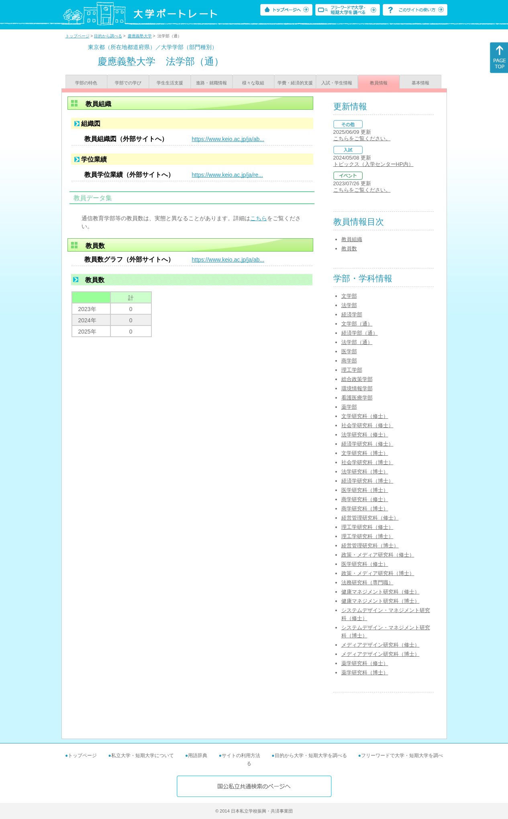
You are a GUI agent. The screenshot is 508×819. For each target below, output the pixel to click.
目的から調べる (108, 36)
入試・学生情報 (336, 82)
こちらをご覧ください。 (362, 138)
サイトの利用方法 (241, 755)
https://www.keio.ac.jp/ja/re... (227, 175)
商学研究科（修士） (364, 499)
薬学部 (349, 407)
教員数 (349, 249)
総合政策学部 (357, 379)
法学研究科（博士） (364, 472)
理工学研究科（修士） (367, 527)
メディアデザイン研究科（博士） (380, 654)
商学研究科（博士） (364, 509)
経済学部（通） (359, 333)
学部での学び (128, 82)
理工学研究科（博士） (367, 536)
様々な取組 (253, 82)
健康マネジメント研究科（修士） (380, 592)
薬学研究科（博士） (364, 673)
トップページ (77, 36)
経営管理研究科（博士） (370, 546)
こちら (258, 218)
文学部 (349, 296)
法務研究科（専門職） (367, 582)
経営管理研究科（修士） (370, 518)
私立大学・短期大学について (142, 755)
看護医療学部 (357, 398)
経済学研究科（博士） (367, 481)
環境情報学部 (357, 388)
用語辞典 (197, 755)
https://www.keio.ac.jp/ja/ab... (228, 139)
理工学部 (351, 370)
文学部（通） (357, 324)
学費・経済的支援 (295, 82)
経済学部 (351, 314)
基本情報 (420, 82)
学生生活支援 (170, 82)
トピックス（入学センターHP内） (373, 164)
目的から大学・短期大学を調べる (311, 755)
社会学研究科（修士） (367, 425)
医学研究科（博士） (364, 490)
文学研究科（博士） (364, 453)
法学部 (349, 305)
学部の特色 (86, 82)
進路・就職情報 (211, 82)
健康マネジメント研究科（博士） (380, 601)
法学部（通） (357, 342)
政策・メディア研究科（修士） (377, 555)
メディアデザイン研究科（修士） (380, 645)
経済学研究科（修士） (367, 444)
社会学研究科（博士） (367, 462)
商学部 (349, 361)
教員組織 (351, 239)
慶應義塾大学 (140, 36)
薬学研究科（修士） (364, 663)
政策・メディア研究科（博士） (377, 573)
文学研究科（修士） (364, 416)
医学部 (349, 351)
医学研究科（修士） (364, 564)
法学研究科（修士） (364, 435)
